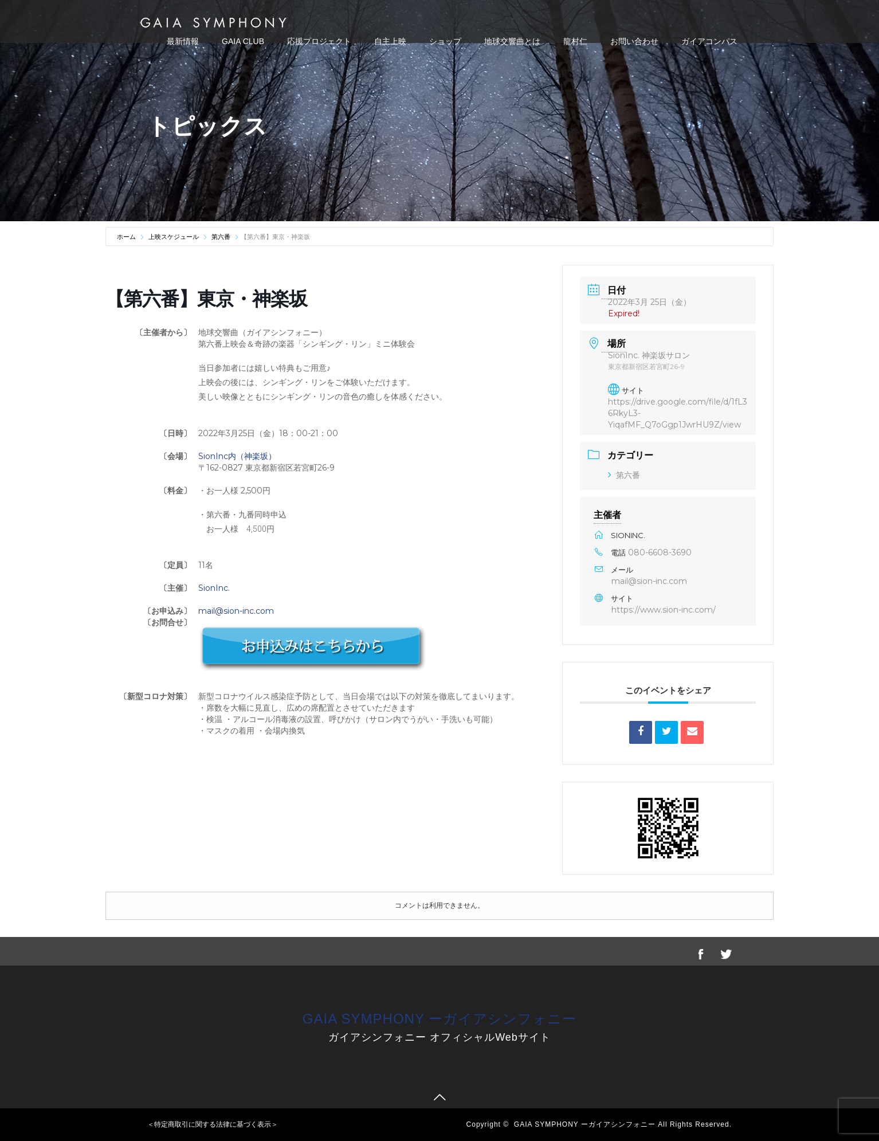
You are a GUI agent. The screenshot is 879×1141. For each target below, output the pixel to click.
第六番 (220, 237)
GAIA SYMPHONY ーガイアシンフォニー (439, 1018)
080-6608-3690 (660, 552)
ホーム (127, 237)
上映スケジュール (173, 237)
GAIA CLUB (243, 41)
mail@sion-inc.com (236, 611)
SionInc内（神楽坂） (237, 456)
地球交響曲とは (512, 41)
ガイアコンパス (709, 41)
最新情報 (183, 41)
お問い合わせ (634, 41)
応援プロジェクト (319, 41)
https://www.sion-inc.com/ (663, 610)
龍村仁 (575, 41)
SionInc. (214, 588)
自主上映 (390, 41)
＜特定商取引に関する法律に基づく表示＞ (212, 1124)
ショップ (445, 41)
